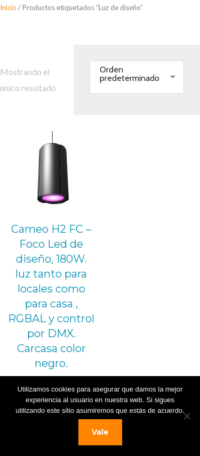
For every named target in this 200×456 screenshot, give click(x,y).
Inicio (8, 7)
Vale (100, 432)
